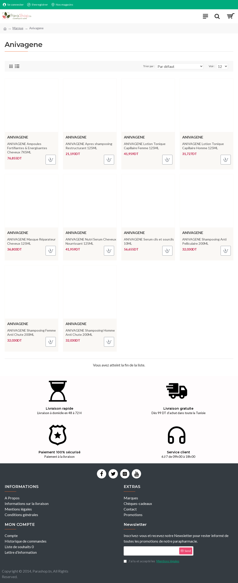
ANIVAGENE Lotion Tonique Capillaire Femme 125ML (144, 146)
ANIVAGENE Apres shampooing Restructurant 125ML (89, 146)
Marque (18, 28)
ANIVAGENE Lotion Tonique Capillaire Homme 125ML (203, 146)
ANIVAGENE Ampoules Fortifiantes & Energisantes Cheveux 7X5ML (27, 148)
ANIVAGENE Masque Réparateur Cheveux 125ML (31, 241)
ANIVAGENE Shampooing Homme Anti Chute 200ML (90, 332)
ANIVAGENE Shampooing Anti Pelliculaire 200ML (204, 241)
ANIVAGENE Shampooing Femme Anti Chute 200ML (31, 332)
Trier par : (149, 66)
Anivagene (17, 137)
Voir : (212, 66)
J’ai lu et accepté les (152, 561)
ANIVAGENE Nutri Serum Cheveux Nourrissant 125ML (91, 241)
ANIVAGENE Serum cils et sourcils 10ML (149, 241)
